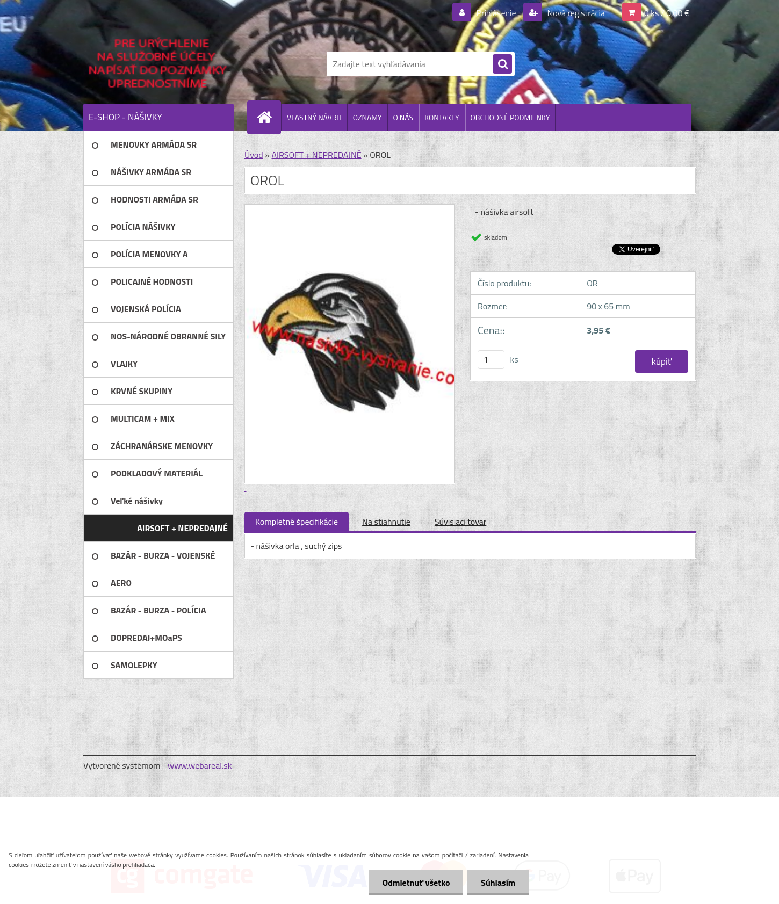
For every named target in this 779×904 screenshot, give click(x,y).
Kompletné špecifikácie (296, 521)
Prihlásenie (496, 12)
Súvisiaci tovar (460, 521)
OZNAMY (367, 117)
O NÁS (403, 117)
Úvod (253, 154)
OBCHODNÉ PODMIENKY (510, 117)
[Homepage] (268, 117)
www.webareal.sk (200, 765)
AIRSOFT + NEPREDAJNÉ (316, 154)
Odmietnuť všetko (416, 882)
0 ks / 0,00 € (666, 12)
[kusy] (491, 359)
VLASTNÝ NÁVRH (314, 117)
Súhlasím (498, 882)
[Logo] (157, 64)
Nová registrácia (575, 12)
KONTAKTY (441, 117)
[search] (502, 64)
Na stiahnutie (386, 521)
